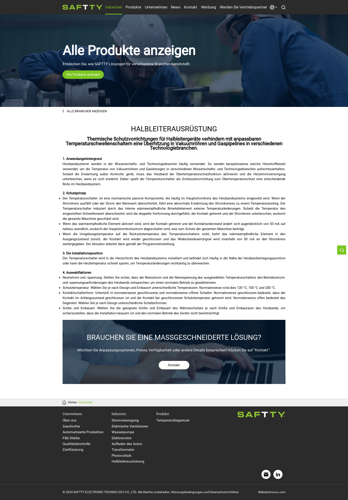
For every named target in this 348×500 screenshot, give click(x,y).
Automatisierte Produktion (83, 432)
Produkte (133, 7)
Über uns (69, 420)
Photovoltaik (121, 455)
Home (72, 402)
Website (263, 492)
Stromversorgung (125, 420)
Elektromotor (122, 438)
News (175, 7)
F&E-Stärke (71, 438)
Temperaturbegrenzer (173, 420)
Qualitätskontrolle (76, 444)
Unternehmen (156, 7)
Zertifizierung (73, 449)
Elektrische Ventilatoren (130, 426)
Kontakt (190, 7)
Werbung (208, 7)
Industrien (113, 7)
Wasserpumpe (123, 432)
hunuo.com (277, 492)
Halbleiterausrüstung (128, 461)
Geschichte (71, 426)
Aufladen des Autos (127, 444)
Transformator (123, 449)
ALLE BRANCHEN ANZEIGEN (85, 111)
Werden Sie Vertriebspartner (243, 7)
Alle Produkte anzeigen (83, 75)
